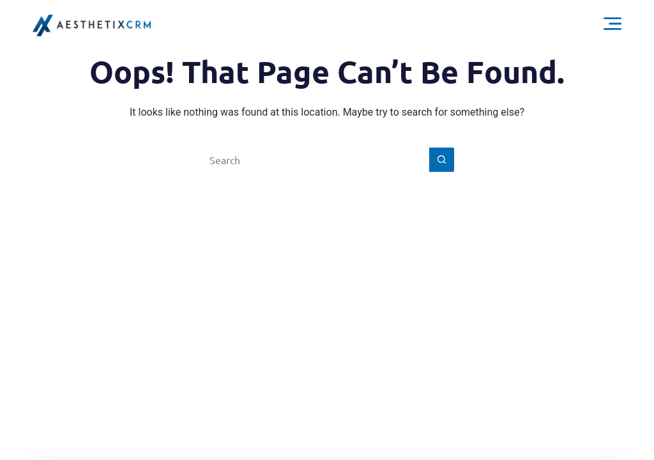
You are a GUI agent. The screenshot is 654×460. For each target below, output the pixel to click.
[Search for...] (314, 159)
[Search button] (442, 159)
